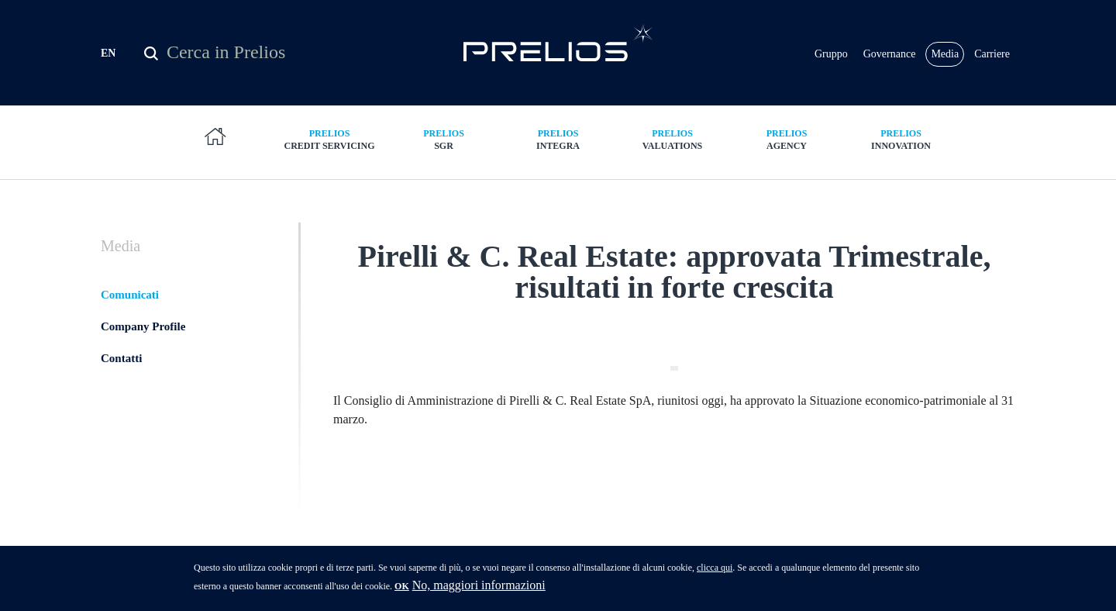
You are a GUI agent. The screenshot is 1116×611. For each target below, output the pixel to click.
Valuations (672, 139)
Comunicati (130, 294)
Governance (889, 54)
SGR (444, 139)
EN (108, 53)
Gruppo (831, 54)
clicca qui (714, 572)
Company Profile (143, 326)
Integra (558, 139)
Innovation (901, 139)
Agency (786, 139)
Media (945, 54)
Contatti (121, 358)
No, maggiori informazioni (479, 589)
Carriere (992, 54)
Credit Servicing (329, 139)
